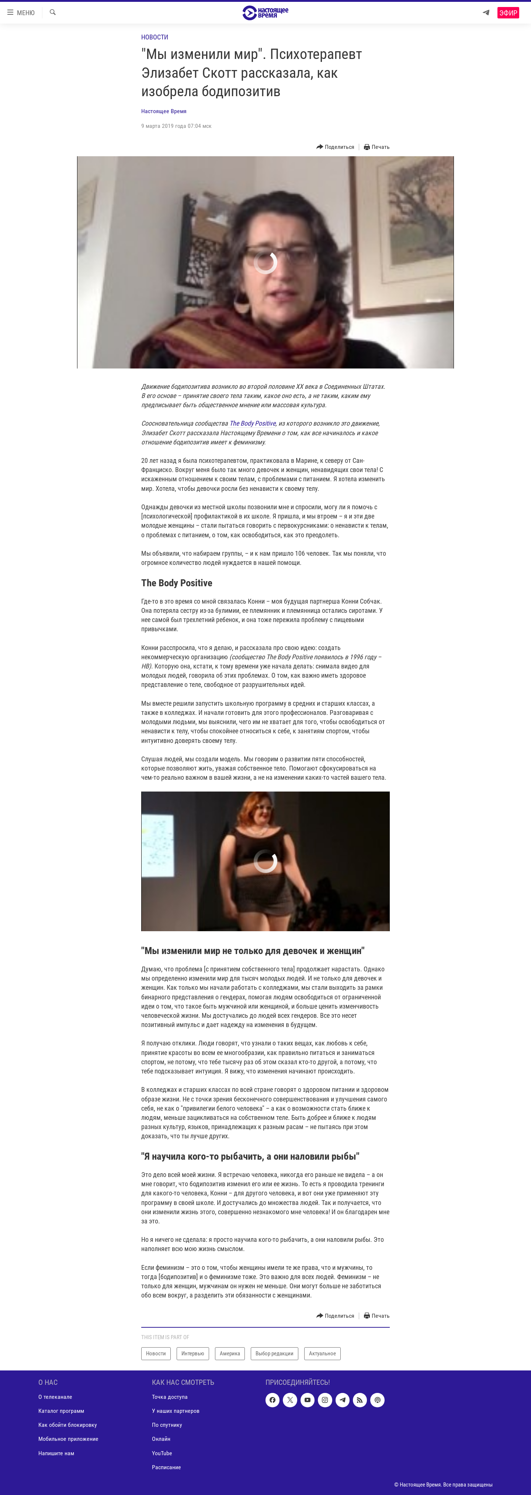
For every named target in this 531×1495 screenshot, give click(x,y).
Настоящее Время (164, 111)
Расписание (166, 1466)
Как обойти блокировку (67, 1424)
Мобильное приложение (68, 1438)
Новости (154, 37)
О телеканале (55, 1396)
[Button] (335, 147)
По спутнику (167, 1424)
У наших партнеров (175, 1410)
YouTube (162, 1452)
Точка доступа (170, 1396)
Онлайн (161, 1438)
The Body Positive (251, 423)
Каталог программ (61, 1410)
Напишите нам (56, 1452)
